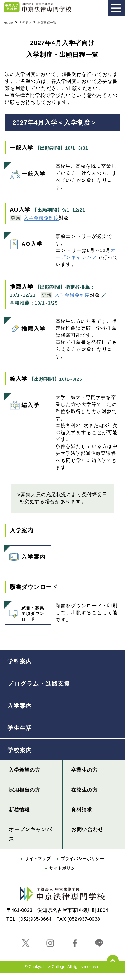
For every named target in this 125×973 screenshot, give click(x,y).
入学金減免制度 (41, 217)
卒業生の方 (84, 770)
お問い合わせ (87, 829)
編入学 (22, 401)
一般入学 (25, 170)
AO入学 (24, 240)
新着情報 (19, 810)
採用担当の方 (24, 790)
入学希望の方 (24, 770)
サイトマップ (38, 858)
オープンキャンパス (30, 834)
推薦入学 (25, 325)
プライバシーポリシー (82, 858)
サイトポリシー (64, 868)
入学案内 (25, 552)
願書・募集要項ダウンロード (24, 612)
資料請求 (81, 810)
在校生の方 (84, 790)
